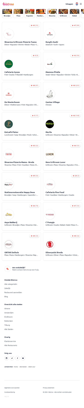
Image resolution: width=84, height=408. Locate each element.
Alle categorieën (10, 285)
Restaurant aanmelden (13, 293)
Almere (7, 309)
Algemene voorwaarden (11, 388)
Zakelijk (7, 289)
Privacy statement (48, 388)
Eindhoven (8, 317)
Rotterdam (8, 322)
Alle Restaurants (10, 346)
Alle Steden (8, 330)
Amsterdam (8, 313)
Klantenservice (10, 342)
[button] (69, 4)
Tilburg (7, 326)
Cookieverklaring (9, 393)
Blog (6, 297)
